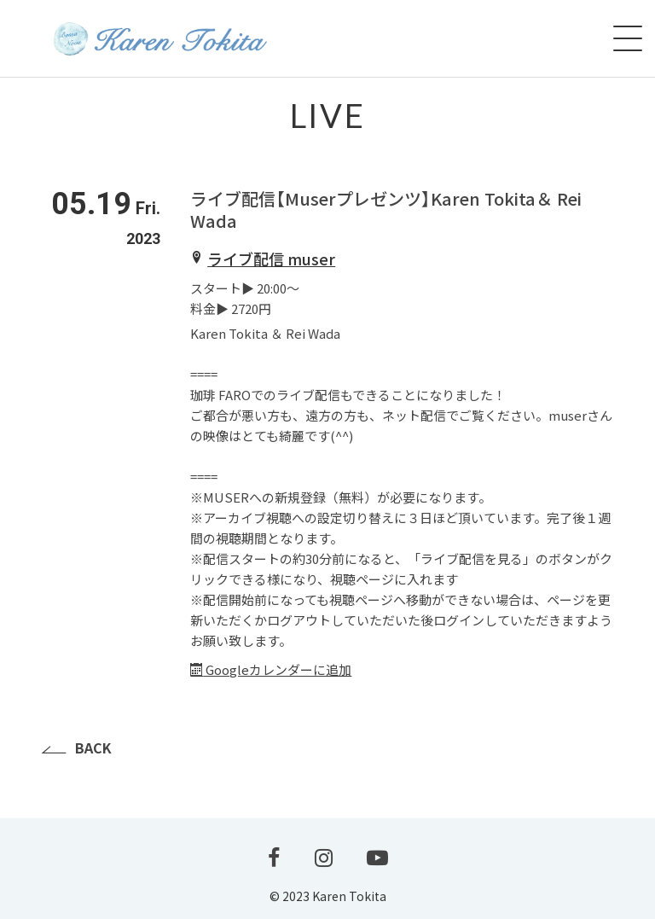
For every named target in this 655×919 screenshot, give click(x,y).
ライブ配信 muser (271, 258)
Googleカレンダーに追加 (270, 669)
